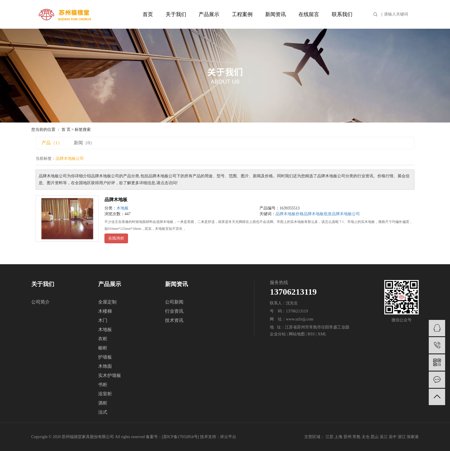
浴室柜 (105, 393)
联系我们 (342, 14)
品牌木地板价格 (290, 214)
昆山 (375, 437)
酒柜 (102, 403)
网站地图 (297, 334)
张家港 (413, 437)
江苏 (329, 437)
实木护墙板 (109, 375)
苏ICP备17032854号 (180, 437)
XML (322, 334)
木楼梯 (105, 311)
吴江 (384, 437)
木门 (102, 320)
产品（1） (52, 142)
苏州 (348, 437)
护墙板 (105, 357)
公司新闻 (174, 302)
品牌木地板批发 (318, 214)
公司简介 (40, 302)
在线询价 (116, 238)
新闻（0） (84, 142)
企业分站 (278, 334)
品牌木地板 (115, 199)
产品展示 (209, 14)
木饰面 (105, 366)
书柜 (102, 384)
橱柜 (102, 347)
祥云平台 (228, 437)
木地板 (123, 208)
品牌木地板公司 (346, 214)
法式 (102, 412)
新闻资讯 (275, 14)
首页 (148, 14)
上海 (338, 437)
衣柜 (102, 338)
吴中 (393, 437)
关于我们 (176, 14)
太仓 (366, 437)
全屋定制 (107, 302)
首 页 (66, 129)
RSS (311, 334)
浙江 (402, 437)
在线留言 (308, 14)
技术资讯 (174, 320)
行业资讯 (174, 311)
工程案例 (242, 14)
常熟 (356, 437)
